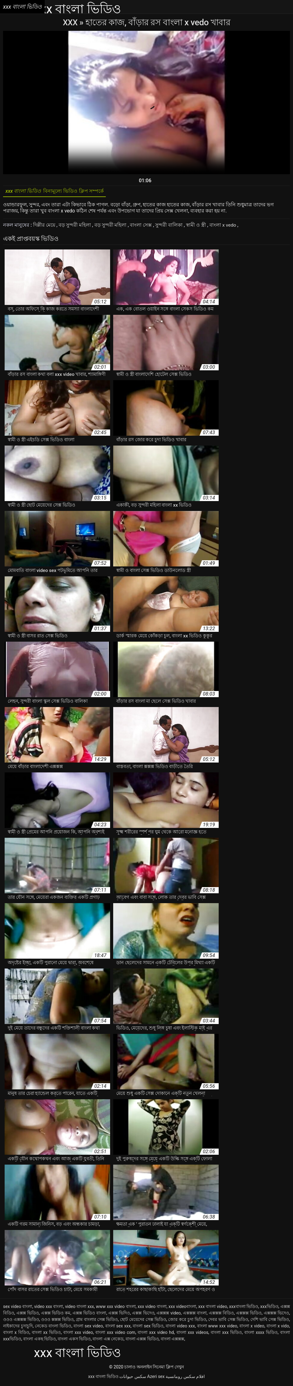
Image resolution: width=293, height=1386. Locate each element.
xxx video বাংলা (152, 1308)
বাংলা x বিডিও (16, 1333)
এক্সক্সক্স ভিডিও (249, 1314)
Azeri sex (156, 1378)
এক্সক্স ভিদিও (119, 1314)
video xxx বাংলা (48, 1308)
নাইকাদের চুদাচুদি (18, 1327)
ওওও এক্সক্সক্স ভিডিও (21, 1320)
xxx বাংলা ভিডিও (103, 1378)
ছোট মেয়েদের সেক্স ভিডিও (143, 1320)
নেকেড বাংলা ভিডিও (53, 1327)
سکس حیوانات (132, 1378)
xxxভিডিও (269, 1308)
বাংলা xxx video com (115, 1333)
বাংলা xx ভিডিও (46, 1333)
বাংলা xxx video (78, 1333)
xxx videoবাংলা (182, 1308)
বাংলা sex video (88, 1327)
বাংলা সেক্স (141, 226)
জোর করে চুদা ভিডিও (187, 1320)
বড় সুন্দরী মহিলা (75, 226)
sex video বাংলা (17, 1308)
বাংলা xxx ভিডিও (226, 1333)
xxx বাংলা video (212, 1308)
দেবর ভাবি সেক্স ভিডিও (228, 1320)
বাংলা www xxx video (217, 1327)
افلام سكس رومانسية (185, 1378)
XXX (71, 22)
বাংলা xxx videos (192, 1333)
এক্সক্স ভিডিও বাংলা (89, 1314)
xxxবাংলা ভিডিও (243, 1308)
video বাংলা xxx (79, 1308)
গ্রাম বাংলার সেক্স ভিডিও (97, 1320)
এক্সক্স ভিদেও (143, 1314)
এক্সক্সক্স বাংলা (195, 1314)
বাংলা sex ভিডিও (148, 1327)
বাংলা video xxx (180, 1327)
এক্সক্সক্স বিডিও (221, 1314)
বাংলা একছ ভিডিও (39, 1340)
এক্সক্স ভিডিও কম (55, 1314)
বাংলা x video (251, 1327)
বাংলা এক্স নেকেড (108, 1340)
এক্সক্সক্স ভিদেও (276, 1314)
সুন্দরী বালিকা (169, 226)
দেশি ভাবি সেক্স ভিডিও (269, 1320)
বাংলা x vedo (224, 226)
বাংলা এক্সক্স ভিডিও (142, 1340)
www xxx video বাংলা (116, 1308)
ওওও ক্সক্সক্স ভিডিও (57, 1320)
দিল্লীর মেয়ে (44, 226)
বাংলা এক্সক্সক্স (172, 1340)
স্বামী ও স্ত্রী (197, 226)
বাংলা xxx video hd (156, 1333)
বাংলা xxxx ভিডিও (261, 1333)
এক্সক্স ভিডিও (27, 1314)
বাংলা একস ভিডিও (74, 1340)
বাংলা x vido (277, 1327)
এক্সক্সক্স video (168, 1314)
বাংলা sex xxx (118, 1327)
